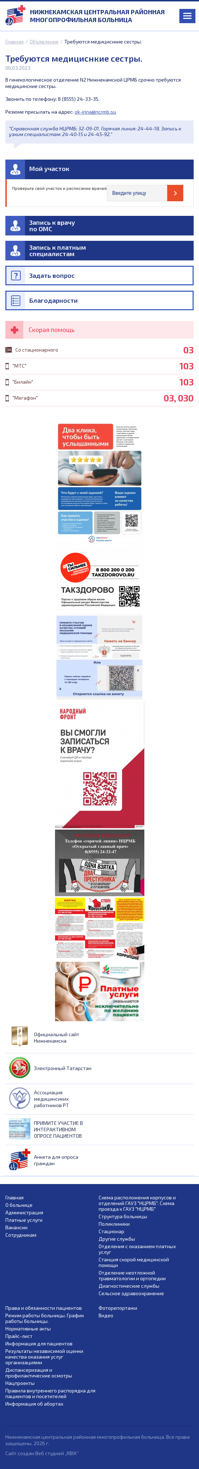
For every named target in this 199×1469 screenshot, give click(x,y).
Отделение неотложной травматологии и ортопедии (132, 1275)
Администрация (24, 1212)
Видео (106, 1315)
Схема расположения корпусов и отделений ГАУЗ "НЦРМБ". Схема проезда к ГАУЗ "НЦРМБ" (137, 1203)
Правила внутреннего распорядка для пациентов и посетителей (50, 1393)
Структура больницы (123, 1216)
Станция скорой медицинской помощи (134, 1262)
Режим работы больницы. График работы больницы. (44, 1318)
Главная (14, 41)
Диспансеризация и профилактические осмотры (38, 1373)
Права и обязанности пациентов (43, 1308)
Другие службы (117, 1239)
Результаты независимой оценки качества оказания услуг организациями (44, 1356)
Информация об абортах (34, 1404)
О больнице (19, 1205)
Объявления (44, 41)
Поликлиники (114, 1224)
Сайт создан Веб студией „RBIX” (42, 1453)
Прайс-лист (19, 1336)
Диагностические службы (129, 1286)
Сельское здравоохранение (131, 1293)
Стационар (111, 1231)
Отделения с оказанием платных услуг (137, 1249)
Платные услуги (24, 1220)
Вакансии (16, 1227)
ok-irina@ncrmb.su (95, 112)
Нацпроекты (20, 1383)
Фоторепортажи (118, 1308)
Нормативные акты (28, 1329)
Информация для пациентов (39, 1343)
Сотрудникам (20, 1235)
